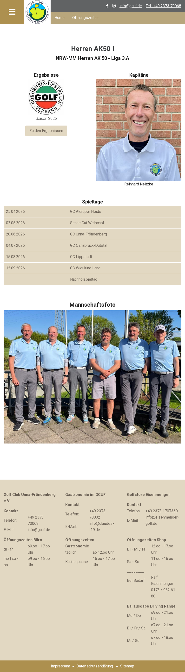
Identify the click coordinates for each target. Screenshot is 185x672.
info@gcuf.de (130, 6)
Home (59, 17)
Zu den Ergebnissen (46, 130)
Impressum (60, 666)
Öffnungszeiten (85, 17)
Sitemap (127, 666)
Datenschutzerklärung (94, 666)
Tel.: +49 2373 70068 (163, 6)
